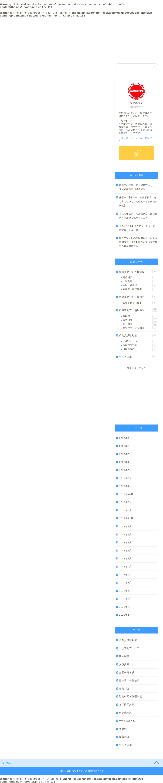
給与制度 (140, 323)
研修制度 (140, 277)
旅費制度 (140, 320)
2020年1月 (125, 614)
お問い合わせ (144, 21)
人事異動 (140, 281)
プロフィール (50, 21)
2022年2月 (125, 534)
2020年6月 (125, 590)
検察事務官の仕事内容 (138, 296)
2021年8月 (125, 550)
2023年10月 (126, 494)
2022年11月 (126, 518)
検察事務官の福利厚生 (138, 310)
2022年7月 (125, 526)
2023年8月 (125, 510)
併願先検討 (140, 349)
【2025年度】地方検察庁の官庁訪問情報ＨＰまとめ (137, 228)
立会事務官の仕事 (140, 302)
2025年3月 (125, 454)
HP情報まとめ (140, 341)
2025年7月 (125, 438)
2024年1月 (125, 486)
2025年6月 (125, 446)
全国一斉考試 (140, 285)
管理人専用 (138, 356)
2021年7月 (125, 558)
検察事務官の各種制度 (138, 271)
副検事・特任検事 (140, 289)
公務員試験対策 (138, 335)
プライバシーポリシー (112, 22)
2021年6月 (125, 566)
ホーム (19, 21)
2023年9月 (125, 502)
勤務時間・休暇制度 (140, 327)
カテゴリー (81, 21)
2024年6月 (125, 478)
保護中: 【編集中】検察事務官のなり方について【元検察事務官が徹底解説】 (138, 201)
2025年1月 (125, 462)
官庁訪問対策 (140, 345)
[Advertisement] (136, 394)
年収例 (140, 316)
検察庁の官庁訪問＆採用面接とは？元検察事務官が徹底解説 (138, 187)
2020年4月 (125, 606)
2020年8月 (125, 582)
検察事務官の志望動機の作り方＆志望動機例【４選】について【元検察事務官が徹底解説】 (138, 242)
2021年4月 (125, 574)
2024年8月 (125, 470)
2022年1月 (125, 542)
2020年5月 (125, 598)
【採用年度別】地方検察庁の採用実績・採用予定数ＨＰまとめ (138, 215)
